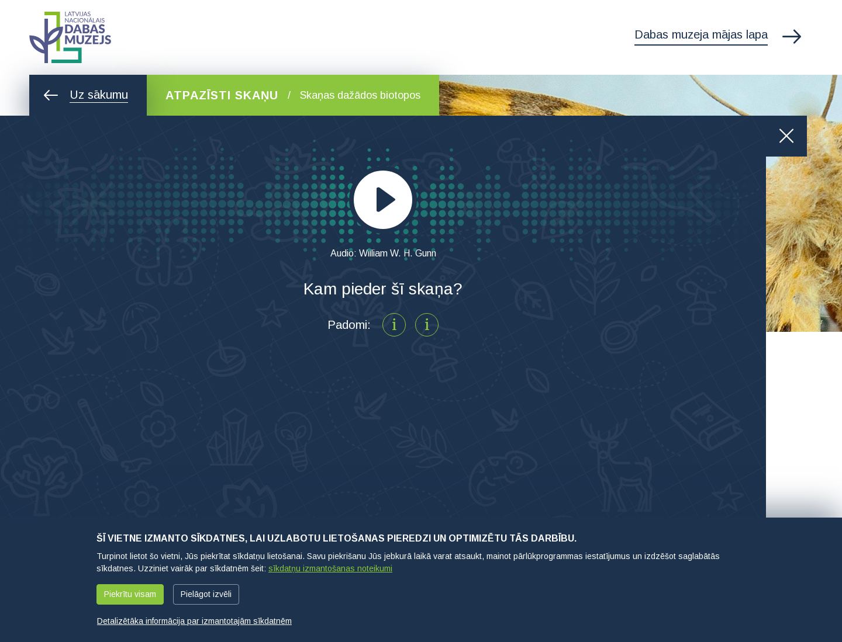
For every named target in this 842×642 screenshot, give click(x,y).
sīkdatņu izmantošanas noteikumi (330, 568)
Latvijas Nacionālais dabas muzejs (70, 37)
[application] (383, 200)
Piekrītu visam (130, 594)
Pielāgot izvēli (206, 594)
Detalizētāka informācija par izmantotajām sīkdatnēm (194, 621)
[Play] (383, 200)
